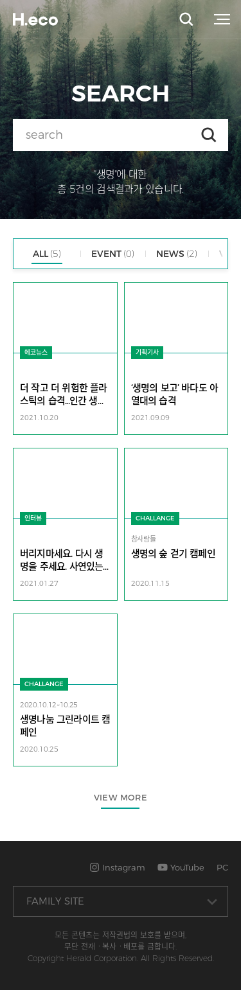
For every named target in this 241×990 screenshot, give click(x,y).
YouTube (180, 867)
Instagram (117, 867)
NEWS (176, 254)
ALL (47, 254)
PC (222, 867)
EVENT (112, 254)
